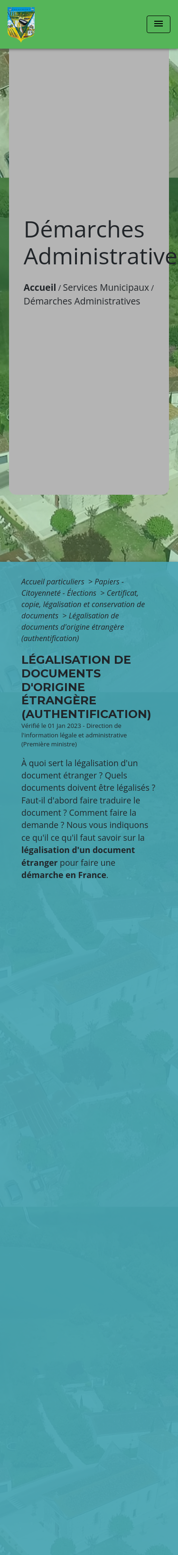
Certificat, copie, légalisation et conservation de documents (83, 604)
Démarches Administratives (82, 301)
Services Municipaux (106, 287)
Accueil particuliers (53, 581)
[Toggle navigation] (158, 24)
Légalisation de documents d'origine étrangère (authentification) (72, 626)
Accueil (40, 287)
